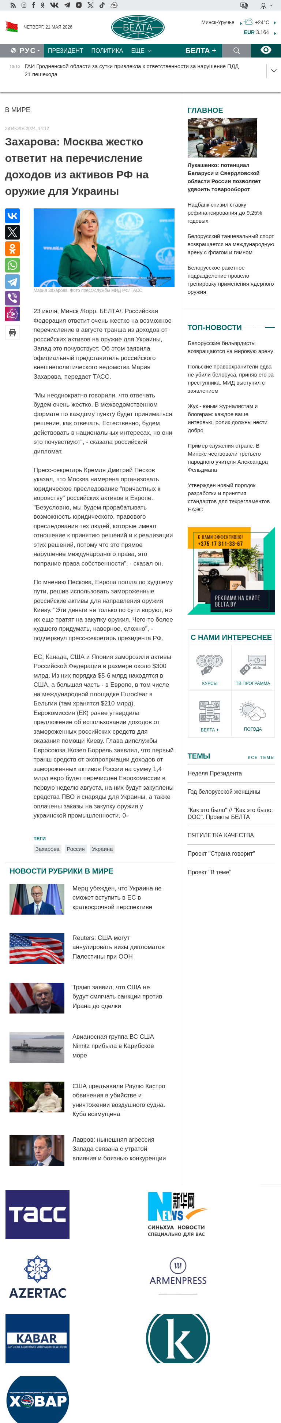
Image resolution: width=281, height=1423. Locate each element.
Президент (65, 51)
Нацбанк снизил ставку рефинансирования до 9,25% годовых (225, 212)
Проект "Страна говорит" (221, 854)
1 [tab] (249, 324)
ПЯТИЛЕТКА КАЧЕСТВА (221, 835)
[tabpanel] (231, 426)
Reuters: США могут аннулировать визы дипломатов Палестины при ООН (118, 947)
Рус (27, 51)
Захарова (47, 849)
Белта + (201, 51)
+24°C (256, 22)
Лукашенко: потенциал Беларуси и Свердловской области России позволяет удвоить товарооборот (224, 177)
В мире (17, 110)
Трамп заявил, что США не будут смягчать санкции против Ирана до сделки (117, 996)
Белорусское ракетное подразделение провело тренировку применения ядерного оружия (231, 279)
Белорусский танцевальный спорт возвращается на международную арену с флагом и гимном (231, 244)
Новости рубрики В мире (61, 871)
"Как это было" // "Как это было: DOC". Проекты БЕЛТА (230, 813)
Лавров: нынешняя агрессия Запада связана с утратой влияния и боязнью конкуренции (119, 1149)
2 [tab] (260, 324)
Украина (102, 849)
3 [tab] (270, 324)
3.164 (256, 32)
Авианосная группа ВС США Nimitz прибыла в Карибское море (113, 1046)
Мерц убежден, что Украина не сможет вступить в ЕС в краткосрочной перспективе (117, 898)
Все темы (261, 758)
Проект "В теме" (210, 872)
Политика (107, 51)
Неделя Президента (215, 773)
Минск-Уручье (218, 22)
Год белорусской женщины (224, 792)
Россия (76, 849)
